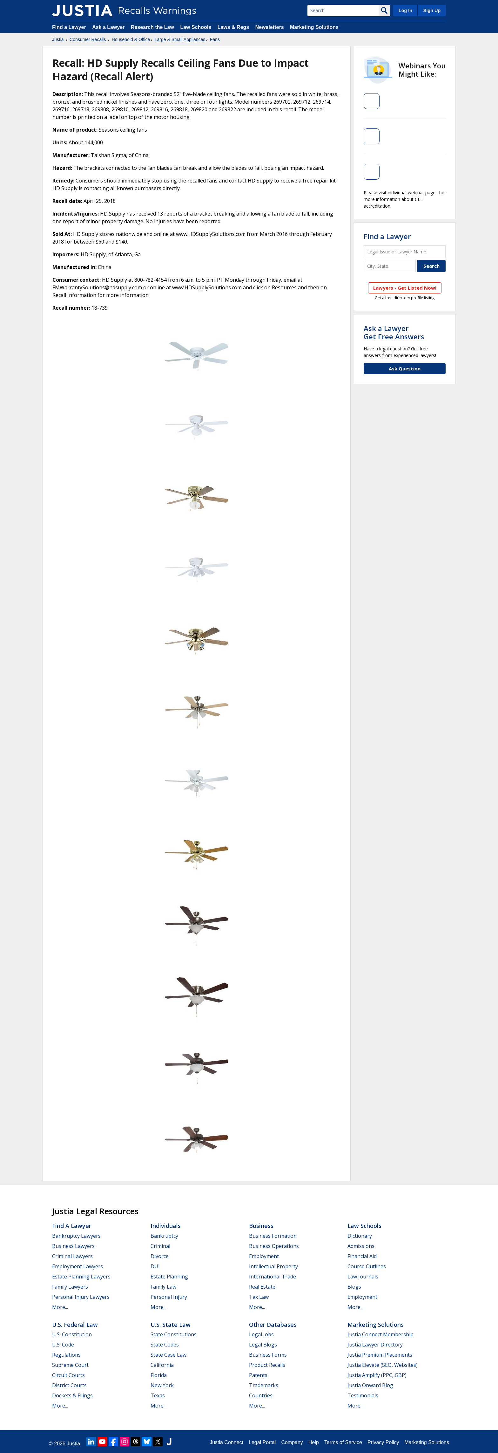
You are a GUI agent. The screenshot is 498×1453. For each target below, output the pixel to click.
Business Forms (268, 1354)
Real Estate (262, 1286)
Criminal (160, 1246)
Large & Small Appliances (180, 39)
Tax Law (259, 1296)
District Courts (69, 1385)
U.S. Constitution (72, 1334)
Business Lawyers (73, 1246)
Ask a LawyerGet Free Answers (394, 332)
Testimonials (362, 1395)
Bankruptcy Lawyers (76, 1235)
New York (162, 1385)
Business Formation (273, 1235)
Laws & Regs (233, 27)
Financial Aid (362, 1256)
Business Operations (274, 1246)
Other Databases (273, 1324)
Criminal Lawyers (72, 1256)
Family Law (163, 1286)
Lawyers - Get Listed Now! (404, 288)
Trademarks (263, 1385)
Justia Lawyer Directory (375, 1344)
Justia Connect (226, 1442)
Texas (158, 1395)
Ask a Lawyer (109, 27)
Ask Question (405, 368)
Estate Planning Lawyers (81, 1276)
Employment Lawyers (77, 1266)
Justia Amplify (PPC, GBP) (377, 1375)
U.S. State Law (171, 1324)
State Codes (165, 1344)
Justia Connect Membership (380, 1334)
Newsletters (269, 27)
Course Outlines (366, 1266)
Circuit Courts (68, 1375)
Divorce (160, 1256)
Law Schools (195, 27)
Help (313, 1442)
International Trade (272, 1276)
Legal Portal (262, 1442)
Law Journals (362, 1276)
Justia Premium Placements (379, 1354)
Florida (159, 1375)
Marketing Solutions (314, 27)
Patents (258, 1375)
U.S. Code (63, 1344)
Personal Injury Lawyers (81, 1296)
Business (261, 1225)
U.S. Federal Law (75, 1324)
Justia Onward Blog (370, 1385)
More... (60, 1307)
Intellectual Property (273, 1266)
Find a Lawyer (69, 27)
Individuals (166, 1225)
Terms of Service (343, 1442)
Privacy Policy (383, 1442)
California (162, 1364)
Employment (264, 1256)
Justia (58, 39)
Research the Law (152, 27)
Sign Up (432, 10)
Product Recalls (267, 1364)
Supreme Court (70, 1364)
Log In (405, 10)
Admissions (360, 1246)
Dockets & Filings (72, 1395)
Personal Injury (169, 1296)
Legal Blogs (263, 1344)
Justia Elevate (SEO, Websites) (382, 1364)
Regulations (66, 1354)
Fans (215, 39)
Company (292, 1442)
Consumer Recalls (88, 39)
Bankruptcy (164, 1235)
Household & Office (131, 39)
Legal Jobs (261, 1334)
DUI (155, 1266)
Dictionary (359, 1235)
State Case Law (168, 1354)
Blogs (354, 1286)
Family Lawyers (70, 1286)
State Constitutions (174, 1334)
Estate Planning (169, 1276)
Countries (261, 1395)
